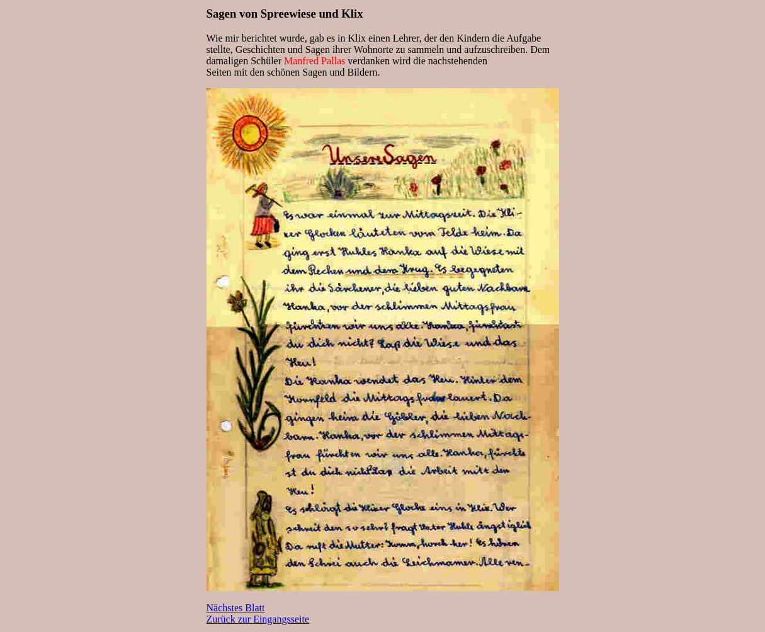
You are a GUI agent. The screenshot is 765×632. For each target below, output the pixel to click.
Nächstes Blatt (236, 607)
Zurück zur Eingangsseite (258, 619)
